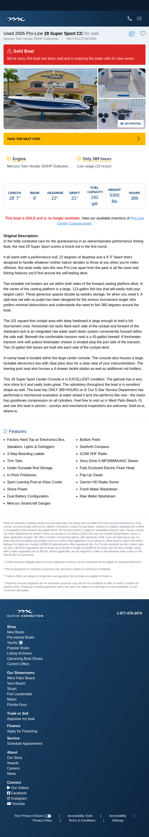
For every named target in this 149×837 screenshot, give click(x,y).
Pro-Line (34, 33)
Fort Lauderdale (19, 694)
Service (13, 738)
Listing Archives (19, 653)
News (11, 774)
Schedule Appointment (24, 743)
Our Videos (18, 788)
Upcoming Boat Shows (25, 658)
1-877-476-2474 (129, 613)
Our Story (14, 758)
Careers (13, 768)
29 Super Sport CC (63, 33)
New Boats (15, 632)
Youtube (16, 804)
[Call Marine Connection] (130, 18)
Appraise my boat (21, 719)
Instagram (17, 798)
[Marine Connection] (16, 19)
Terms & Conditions (82, 820)
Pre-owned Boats (20, 637)
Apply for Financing (22, 731)
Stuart (12, 689)
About (12, 752)
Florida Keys (17, 704)
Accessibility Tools (80, 816)
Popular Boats (18, 648)
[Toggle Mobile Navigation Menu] (139, 18)
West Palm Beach (21, 678)
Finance (13, 726)
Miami (12, 699)
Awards (13, 763)
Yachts (12, 643)
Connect (14, 782)
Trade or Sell (17, 713)
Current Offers (18, 664)
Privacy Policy (42, 820)
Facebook (17, 793)
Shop (11, 627)
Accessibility (117, 816)
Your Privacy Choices (32, 816)
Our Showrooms (20, 673)
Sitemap (117, 820)
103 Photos (130, 123)
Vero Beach (16, 683)
